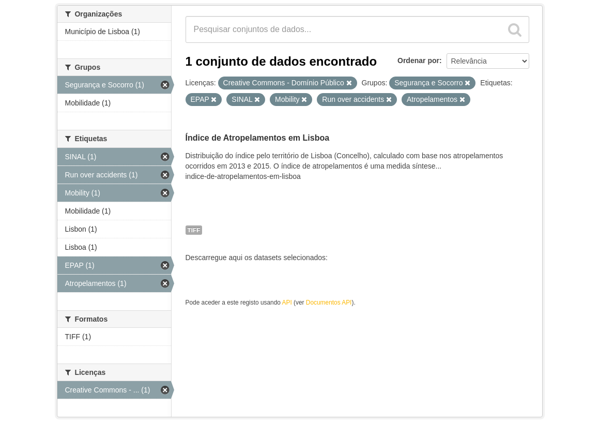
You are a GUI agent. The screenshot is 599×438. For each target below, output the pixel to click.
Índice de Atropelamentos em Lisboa (258, 137)
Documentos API (329, 302)
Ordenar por (418, 60)
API (287, 302)
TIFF (194, 230)
